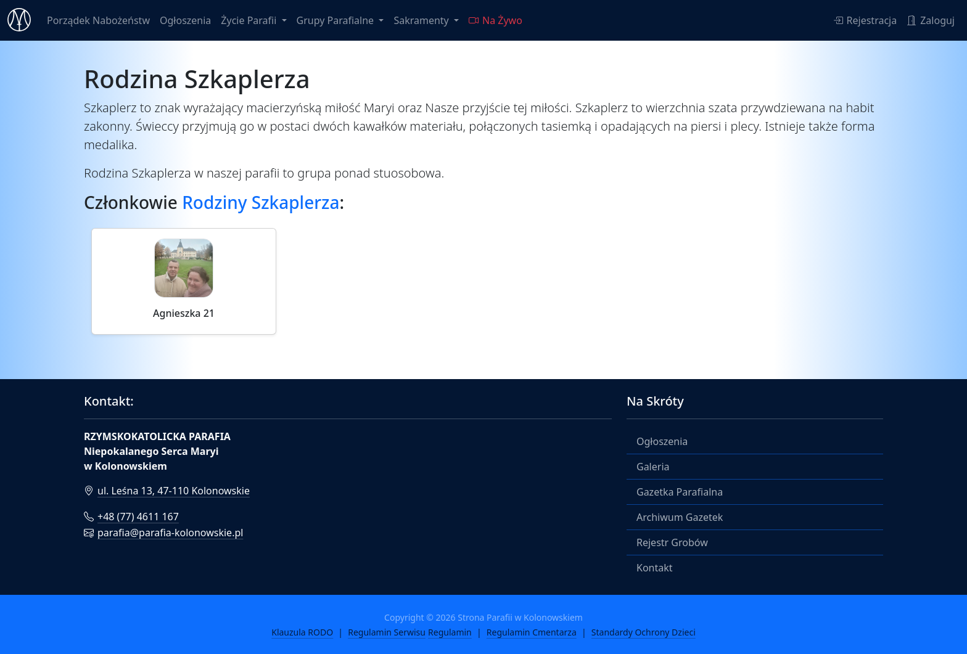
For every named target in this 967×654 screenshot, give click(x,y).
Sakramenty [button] (422, 20)
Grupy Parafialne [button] (337, 20)
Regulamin (450, 632)
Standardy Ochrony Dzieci (643, 632)
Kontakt (654, 567)
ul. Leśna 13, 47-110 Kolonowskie (167, 490)
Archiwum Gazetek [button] (679, 517)
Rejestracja (865, 20)
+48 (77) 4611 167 (131, 516)
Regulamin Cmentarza (532, 632)
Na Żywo (495, 20)
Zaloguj (931, 20)
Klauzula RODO (302, 632)
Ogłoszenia (185, 20)
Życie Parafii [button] (250, 20)
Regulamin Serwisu (387, 632)
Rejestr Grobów (672, 542)
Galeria (653, 466)
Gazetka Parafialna (679, 492)
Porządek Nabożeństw (98, 20)
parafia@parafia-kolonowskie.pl (163, 532)
